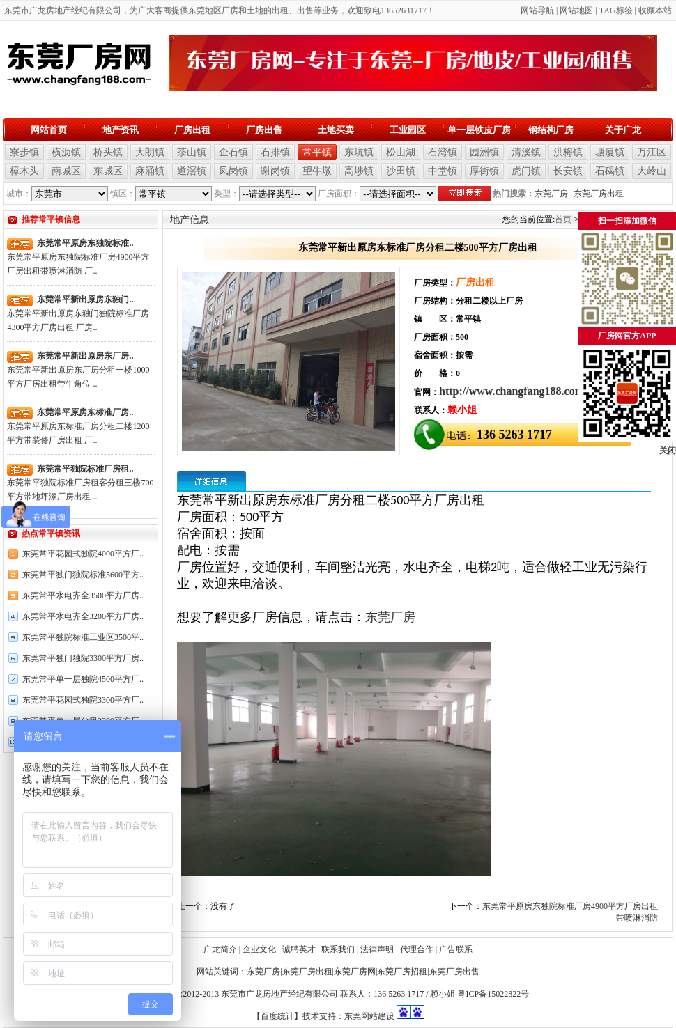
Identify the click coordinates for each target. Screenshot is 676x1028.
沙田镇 (400, 171)
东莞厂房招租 (402, 971)
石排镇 (275, 152)
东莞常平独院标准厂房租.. (85, 469)
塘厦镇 (609, 152)
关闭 (667, 450)
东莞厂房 (551, 193)
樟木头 (24, 171)
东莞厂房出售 (454, 971)
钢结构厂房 (551, 130)
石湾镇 (442, 152)
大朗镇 (149, 152)
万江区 (651, 152)
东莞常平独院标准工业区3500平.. (83, 637)
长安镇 (568, 171)
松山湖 (400, 152)
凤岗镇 (233, 171)
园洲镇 (484, 152)
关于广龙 (623, 130)
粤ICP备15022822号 (493, 994)
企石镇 (233, 152)
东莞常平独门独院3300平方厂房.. (83, 658)
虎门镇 (526, 171)
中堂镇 (442, 171)
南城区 (66, 171)
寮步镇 (24, 152)
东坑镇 (359, 152)
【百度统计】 (277, 1016)
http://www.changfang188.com (511, 391)
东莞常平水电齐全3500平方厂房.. (83, 595)
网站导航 (537, 10)
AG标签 (618, 10)
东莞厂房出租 (599, 193)
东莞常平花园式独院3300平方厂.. (83, 700)
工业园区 (408, 130)
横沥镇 (66, 152)
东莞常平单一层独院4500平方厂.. (83, 679)
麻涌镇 (149, 171)
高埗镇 (359, 171)
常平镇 (317, 152)
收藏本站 (655, 10)
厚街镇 (484, 171)
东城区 (108, 171)
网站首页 (49, 130)
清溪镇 (526, 152)
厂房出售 (264, 130)
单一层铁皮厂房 (479, 130)
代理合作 (416, 949)
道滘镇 (191, 171)
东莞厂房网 (355, 971)
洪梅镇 (568, 152)
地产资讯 (120, 130)
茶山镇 (191, 152)
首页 (563, 219)
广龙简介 (220, 949)
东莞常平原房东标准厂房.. (85, 412)
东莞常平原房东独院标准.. (85, 243)
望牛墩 (317, 171)
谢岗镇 (275, 171)
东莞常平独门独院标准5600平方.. (83, 574)
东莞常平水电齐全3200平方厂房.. (83, 616)
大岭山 (651, 171)
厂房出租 (192, 130)
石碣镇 (609, 171)
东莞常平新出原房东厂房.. (85, 356)
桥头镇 (108, 152)
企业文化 (259, 949)
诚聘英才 (299, 949)
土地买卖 (336, 130)
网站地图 (576, 10)
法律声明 (377, 949)
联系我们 (338, 949)
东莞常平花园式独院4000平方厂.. (83, 554)
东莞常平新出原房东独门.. (85, 299)
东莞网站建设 (369, 1016)
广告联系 (456, 949)
